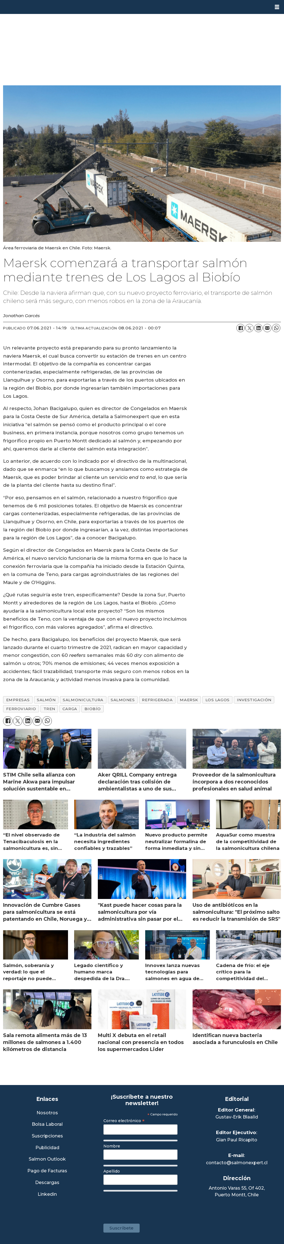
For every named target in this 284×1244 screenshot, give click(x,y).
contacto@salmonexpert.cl (237, 1162)
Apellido (111, 1171)
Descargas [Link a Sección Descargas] (47, 1183)
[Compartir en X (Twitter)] (249, 328)
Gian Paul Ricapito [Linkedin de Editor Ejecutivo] (236, 1139)
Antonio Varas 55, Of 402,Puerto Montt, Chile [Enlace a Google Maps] (237, 1191)
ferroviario (21, 709)
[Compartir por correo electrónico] (267, 328)
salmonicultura (83, 700)
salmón (46, 700)
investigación (254, 700)
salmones (123, 700)
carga (69, 709)
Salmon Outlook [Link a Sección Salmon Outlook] (47, 1159)
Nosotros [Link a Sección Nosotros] (47, 1113)
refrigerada (157, 700)
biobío (92, 709)
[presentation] (145, 1205)
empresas (18, 700)
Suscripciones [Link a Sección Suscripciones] (47, 1136)
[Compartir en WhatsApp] (276, 328)
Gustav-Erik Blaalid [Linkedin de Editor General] (236, 1117)
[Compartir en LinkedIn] (258, 328)
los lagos (217, 700)
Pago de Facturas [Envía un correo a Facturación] (47, 1171)
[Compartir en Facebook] (240, 328)
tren (49, 709)
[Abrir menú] (277, 7)
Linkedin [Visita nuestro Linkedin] (47, 1194)
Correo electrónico (124, 1121)
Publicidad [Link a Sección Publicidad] (47, 1148)
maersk (189, 700)
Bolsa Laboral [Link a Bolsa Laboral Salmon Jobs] (47, 1124)
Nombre (111, 1146)
